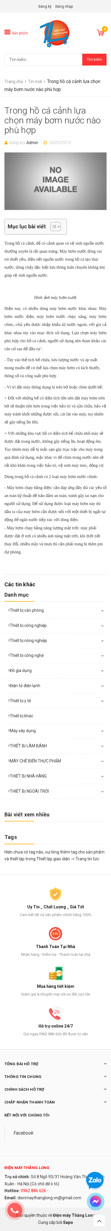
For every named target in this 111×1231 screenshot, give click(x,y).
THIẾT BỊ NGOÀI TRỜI (29, 791)
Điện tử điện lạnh (25, 685)
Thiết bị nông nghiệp (28, 640)
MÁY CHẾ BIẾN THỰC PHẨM (35, 761)
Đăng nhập (64, 6)
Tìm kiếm (94, 59)
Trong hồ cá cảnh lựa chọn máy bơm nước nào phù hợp (52, 120)
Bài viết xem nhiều (26, 814)
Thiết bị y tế (20, 700)
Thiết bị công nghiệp (28, 625)
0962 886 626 (33, 1190)
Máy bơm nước (72, 251)
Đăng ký (45, 6)
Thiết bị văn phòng (27, 610)
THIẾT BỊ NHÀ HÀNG (28, 776)
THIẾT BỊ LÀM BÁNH (28, 745)
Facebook (23, 1133)
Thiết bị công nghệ (27, 655)
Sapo (68, 1222)
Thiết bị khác (21, 716)
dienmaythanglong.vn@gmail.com (49, 1197)
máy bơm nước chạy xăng (61, 316)
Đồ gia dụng (21, 670)
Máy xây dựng (23, 730)
